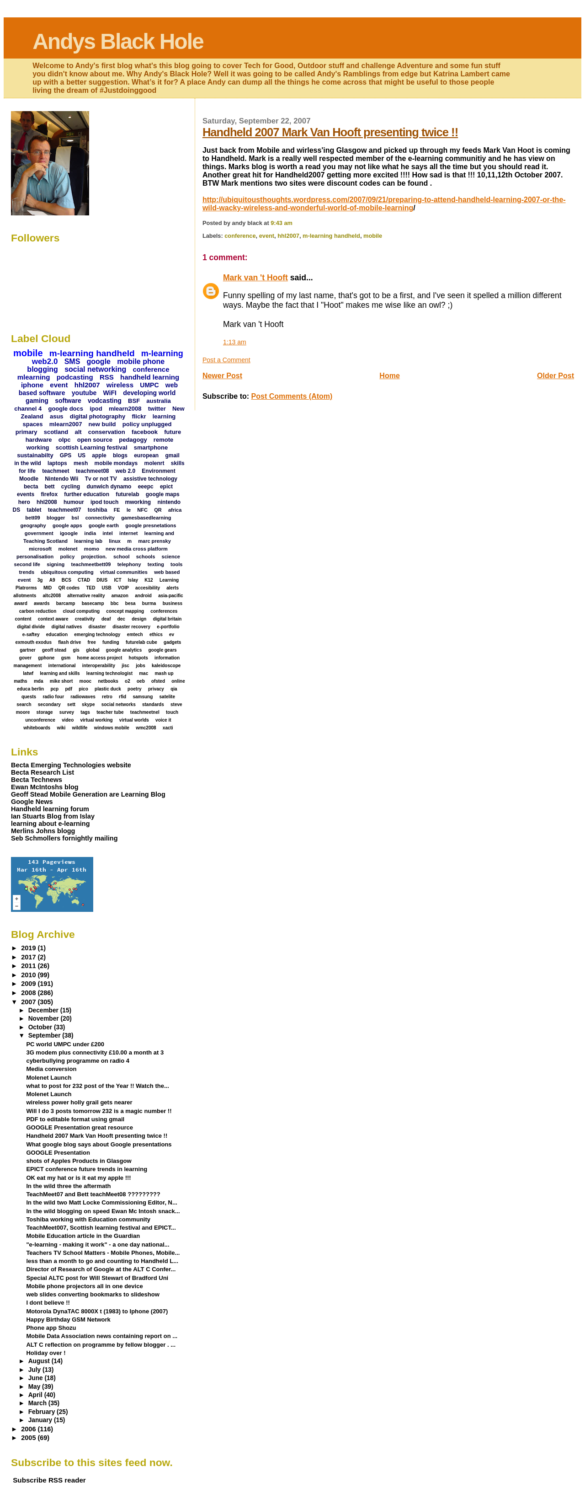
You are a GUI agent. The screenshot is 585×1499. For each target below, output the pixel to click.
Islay (133, 580)
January (41, 1420)
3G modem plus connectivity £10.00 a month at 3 (95, 1052)
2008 (29, 992)
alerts (172, 587)
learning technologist (109, 673)
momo (91, 548)
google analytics (124, 650)
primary (26, 431)
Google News (32, 801)
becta (31, 486)
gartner (27, 650)
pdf (68, 688)
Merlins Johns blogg (43, 831)
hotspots (138, 657)
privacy (156, 688)
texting (156, 564)
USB (107, 587)
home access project (99, 657)
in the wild (27, 463)
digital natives (67, 626)
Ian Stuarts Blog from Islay (53, 816)
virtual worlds (134, 720)
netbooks (108, 681)
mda (38, 681)
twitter (157, 408)
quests (28, 696)
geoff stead (54, 650)
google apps (67, 525)
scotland (56, 431)
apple (99, 455)
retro (107, 696)
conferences (163, 611)
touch (172, 712)
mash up (163, 673)
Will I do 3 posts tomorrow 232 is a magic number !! (98, 1111)
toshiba (97, 510)
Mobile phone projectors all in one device (84, 1286)
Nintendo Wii (61, 479)
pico (83, 688)
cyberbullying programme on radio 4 (77, 1060)
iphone (32, 385)
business (172, 603)
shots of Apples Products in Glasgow (78, 1160)
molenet (67, 548)
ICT (117, 580)
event (266, 235)
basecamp (93, 603)
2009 (29, 983)
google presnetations (150, 525)
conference (239, 235)
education (57, 634)
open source (94, 439)
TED (90, 587)
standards (153, 704)
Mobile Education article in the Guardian (83, 1235)
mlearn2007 (65, 424)
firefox (49, 494)
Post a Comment (226, 360)
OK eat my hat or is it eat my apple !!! (78, 1177)
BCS (66, 580)
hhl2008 (47, 502)
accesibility (147, 587)
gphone (46, 657)
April (36, 1395)
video (68, 720)
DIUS (101, 580)
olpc (64, 439)
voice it (163, 720)
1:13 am (234, 342)
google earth (104, 525)
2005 (29, 1437)
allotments (24, 595)
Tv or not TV (101, 479)
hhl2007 (288, 235)
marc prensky (154, 541)
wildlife (80, 727)
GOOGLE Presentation (58, 1152)
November (44, 1018)
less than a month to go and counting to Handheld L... (102, 1261)
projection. (94, 556)
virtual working (96, 720)
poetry (135, 688)
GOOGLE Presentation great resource (79, 1127)
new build (102, 424)
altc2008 (52, 595)
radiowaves (82, 696)
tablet (34, 510)
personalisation (34, 556)
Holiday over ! (45, 1352)
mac (143, 673)
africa (174, 510)
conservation (106, 431)
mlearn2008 (125, 408)
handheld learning (149, 377)
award (20, 603)
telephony (129, 564)
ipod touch (104, 502)
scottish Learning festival (92, 447)
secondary (49, 704)
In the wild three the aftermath (68, 1186)
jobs (140, 665)
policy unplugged (147, 424)
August (40, 1361)
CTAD (84, 580)
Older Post (555, 376)
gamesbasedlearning (146, 517)
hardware (39, 439)
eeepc (146, 486)
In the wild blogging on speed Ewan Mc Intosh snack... (103, 1211)
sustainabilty (35, 455)
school (121, 556)
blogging (42, 369)
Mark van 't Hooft (255, 277)
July (35, 1369)
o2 (127, 681)
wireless (119, 385)
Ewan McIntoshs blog (45, 787)
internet (128, 533)
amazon (120, 595)
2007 (29, 1002)
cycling (70, 486)
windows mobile (111, 727)
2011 (29, 965)
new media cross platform (137, 548)
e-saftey (31, 634)
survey (66, 712)
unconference (40, 720)
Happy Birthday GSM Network (68, 1319)
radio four (53, 696)
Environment (158, 471)
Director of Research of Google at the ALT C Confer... (101, 1269)
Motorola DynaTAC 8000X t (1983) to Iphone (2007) (97, 1311)
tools (176, 564)
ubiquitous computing (67, 572)
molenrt (154, 463)
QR (158, 510)
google (99, 361)
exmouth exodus (33, 642)
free (91, 642)
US (81, 455)
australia (158, 400)
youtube (84, 392)
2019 (29, 948)
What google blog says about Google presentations (98, 1144)
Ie (129, 510)
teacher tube (109, 712)
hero (24, 502)
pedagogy (133, 439)
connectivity (100, 517)
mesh (81, 463)
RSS (107, 377)
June (36, 1378)
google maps (163, 494)
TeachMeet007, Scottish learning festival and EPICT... (101, 1227)
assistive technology (150, 479)
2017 (29, 957)
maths (20, 681)
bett (50, 486)
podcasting (75, 377)
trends (26, 572)
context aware (53, 618)
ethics (156, 634)
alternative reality (86, 595)
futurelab (127, 494)
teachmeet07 (64, 510)
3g (40, 580)
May (35, 1386)
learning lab (88, 541)
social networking (95, 369)
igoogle (69, 533)
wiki (61, 727)
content (23, 618)
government (39, 533)
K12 (148, 580)
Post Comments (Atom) (292, 396)
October (41, 1027)
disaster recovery (131, 626)
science (171, 556)
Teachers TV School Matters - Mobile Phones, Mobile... (103, 1252)
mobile (372, 235)
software (68, 400)
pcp (54, 688)
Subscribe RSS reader (49, 1480)
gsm (66, 657)
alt (77, 431)
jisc (125, 665)
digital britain (167, 618)
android (143, 595)
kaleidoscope (166, 665)
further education (86, 494)
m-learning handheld (331, 235)
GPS (65, 455)
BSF (134, 400)
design (139, 618)
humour (74, 502)
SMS (72, 361)
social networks (118, 704)
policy (67, 556)
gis (76, 650)
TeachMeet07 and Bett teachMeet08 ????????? (93, 1194)
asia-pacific (170, 595)
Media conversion (51, 1068)
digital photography (97, 416)
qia (173, 688)
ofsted (158, 681)
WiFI (109, 392)
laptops (57, 463)
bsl (75, 517)
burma (149, 603)
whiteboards (36, 727)
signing (55, 564)
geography (33, 525)
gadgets (172, 642)
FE (117, 510)
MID (47, 587)
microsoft (40, 548)
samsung (143, 696)
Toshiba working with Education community (88, 1219)
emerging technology (97, 634)
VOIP (123, 587)
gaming (37, 400)
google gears (162, 650)
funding (110, 642)
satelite (167, 696)
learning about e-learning (50, 823)
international (62, 665)
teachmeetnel (145, 712)
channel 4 (28, 408)
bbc (115, 603)
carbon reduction (38, 611)
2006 (29, 1429)
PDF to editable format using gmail (75, 1119)
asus (57, 416)
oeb (141, 681)
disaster (97, 626)
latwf (28, 673)
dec (121, 618)
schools (145, 556)
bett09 (32, 517)
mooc (86, 681)
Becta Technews (36, 779)
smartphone (151, 447)
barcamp (65, 603)
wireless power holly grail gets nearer (79, 1102)
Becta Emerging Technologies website (71, 765)
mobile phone (141, 361)
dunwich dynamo (108, 486)
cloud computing (81, 611)
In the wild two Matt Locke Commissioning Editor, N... (101, 1202)
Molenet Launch (48, 1077)
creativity (85, 618)
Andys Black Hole (117, 41)
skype (88, 704)
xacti (168, 727)
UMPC (149, 385)
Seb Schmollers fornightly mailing (64, 838)
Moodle (28, 479)
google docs (65, 408)
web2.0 (45, 361)
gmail (172, 455)
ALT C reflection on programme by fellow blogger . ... (101, 1344)
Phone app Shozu (51, 1327)
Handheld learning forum (50, 809)
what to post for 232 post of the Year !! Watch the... (97, 1085)
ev (171, 634)
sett (71, 704)
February (42, 1411)
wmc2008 (146, 727)
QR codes (69, 587)
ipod (96, 408)
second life (27, 564)
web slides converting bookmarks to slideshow (92, 1294)
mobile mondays (116, 463)
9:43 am (281, 222)
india (90, 533)
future (172, 431)
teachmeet (55, 471)
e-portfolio (168, 626)
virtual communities (124, 572)
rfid (122, 696)
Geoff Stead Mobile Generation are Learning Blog (88, 794)
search (23, 704)
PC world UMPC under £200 (65, 1044)
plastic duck (108, 688)
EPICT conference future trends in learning (86, 1169)
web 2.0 (125, 471)
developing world (149, 392)
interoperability (98, 665)
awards (41, 603)
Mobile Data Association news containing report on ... (101, 1336)
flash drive (69, 642)
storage (44, 712)
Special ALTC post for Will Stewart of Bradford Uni (97, 1277)
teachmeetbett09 (91, 564)
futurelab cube (141, 642)
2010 (29, 975)
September (45, 1035)
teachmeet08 (92, 471)
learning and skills (60, 673)
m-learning (162, 353)
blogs (120, 455)
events (25, 494)
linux (115, 541)
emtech (135, 634)
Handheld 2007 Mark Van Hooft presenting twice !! (330, 132)
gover (25, 657)
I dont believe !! (47, 1302)
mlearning (33, 377)
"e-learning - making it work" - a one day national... (97, 1244)
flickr (139, 416)
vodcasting (105, 400)
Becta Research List (42, 772)
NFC (142, 510)
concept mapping (125, 611)
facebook (145, 431)
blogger (56, 517)
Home (389, 376)
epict (166, 486)
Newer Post (222, 376)
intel (107, 533)
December (44, 1010)
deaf (106, 618)
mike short (61, 681)
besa (130, 603)
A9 (52, 580)
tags (85, 712)
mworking (138, 502)
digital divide (31, 626)
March (38, 1403)
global (92, 650)
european (146, 455)
